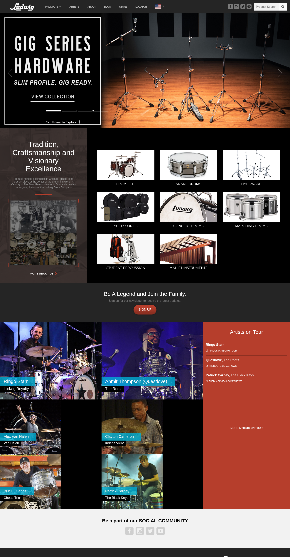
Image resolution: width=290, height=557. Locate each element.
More (43, 273)
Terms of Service (239, 512)
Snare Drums (50, 505)
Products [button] (54, 6)
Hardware (48, 510)
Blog (108, 6)
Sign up (145, 310)
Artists (75, 6)
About (93, 6)
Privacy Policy (222, 512)
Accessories (49, 515)
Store (124, 6)
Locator (142, 6)
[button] (160, 6)
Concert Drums (87, 500)
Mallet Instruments (89, 515)
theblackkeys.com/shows (224, 382)
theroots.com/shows (221, 366)
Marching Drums (87, 505)
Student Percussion (89, 510)
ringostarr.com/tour (221, 351)
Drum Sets (48, 500)
